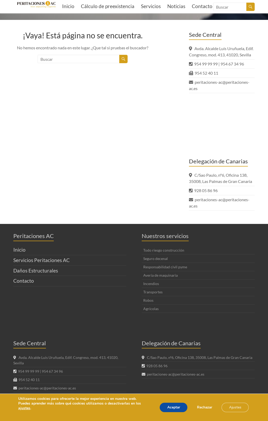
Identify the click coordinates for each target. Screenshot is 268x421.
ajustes (24, 408)
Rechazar (203, 407)
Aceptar (170, 407)
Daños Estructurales (35, 271)
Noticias (176, 6)
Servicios (151, 6)
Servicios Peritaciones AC (41, 260)
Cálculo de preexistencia (107, 6)
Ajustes (234, 407)
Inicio (68, 6)
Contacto (23, 281)
